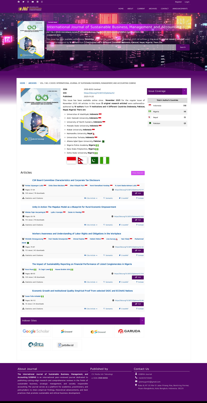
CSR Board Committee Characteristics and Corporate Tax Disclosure (66, 180)
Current (141, 8)
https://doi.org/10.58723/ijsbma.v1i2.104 (129, 273)
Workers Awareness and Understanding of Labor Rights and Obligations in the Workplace (76, 234)
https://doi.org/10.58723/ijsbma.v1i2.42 (129, 247)
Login (187, 2)
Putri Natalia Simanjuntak (60, 239)
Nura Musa (32, 269)
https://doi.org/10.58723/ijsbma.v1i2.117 (129, 190)
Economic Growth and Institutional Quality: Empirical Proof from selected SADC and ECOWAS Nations (82, 291)
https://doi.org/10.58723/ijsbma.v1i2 (99, 93)
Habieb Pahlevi (98, 239)
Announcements (180, 8)
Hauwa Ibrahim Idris (64, 269)
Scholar (139, 198)
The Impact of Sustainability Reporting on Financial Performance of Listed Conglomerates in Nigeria (82, 264)
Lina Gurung (113, 239)
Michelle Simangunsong (36, 239)
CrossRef (123, 198)
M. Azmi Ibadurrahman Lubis (127, 185)
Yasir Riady (128, 239)
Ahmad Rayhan (81, 239)
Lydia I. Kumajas (59, 212)
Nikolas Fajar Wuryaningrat (38, 212)
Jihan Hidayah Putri (80, 185)
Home (120, 8)
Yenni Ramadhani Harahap (102, 185)
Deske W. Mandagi (76, 212)
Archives (153, 8)
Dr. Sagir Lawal (47, 269)
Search (183, 47)
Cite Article (90, 198)
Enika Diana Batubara (59, 185)
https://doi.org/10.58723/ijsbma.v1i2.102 (129, 216)
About (130, 8)
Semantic (108, 198)
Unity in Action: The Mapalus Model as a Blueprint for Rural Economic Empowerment (74, 207)
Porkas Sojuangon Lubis (37, 185)
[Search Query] (111, 47)
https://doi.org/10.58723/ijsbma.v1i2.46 (129, 300)
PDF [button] (138, 193)
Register (178, 2)
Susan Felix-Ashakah (34, 296)
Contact (165, 8)
